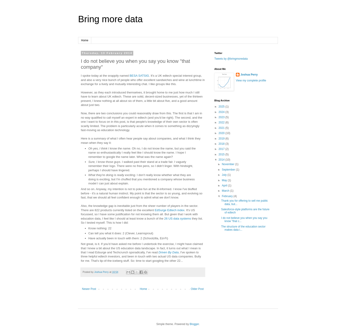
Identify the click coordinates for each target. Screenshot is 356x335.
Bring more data (110, 19)
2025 (222, 106)
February (227, 196)
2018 (222, 143)
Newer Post (89, 289)
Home (84, 40)
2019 (222, 138)
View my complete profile (251, 80)
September (229, 169)
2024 (222, 112)
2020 (222, 133)
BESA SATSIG (139, 75)
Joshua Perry (249, 74)
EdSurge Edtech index (169, 210)
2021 (222, 128)
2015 (222, 154)
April (225, 185)
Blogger (194, 324)
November (228, 164)
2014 (222, 159)
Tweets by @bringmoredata (231, 58)
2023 (222, 117)
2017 (222, 149)
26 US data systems (177, 218)
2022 (222, 122)
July (224, 174)
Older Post (197, 289)
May (225, 180)
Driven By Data (168, 252)
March (226, 190)
